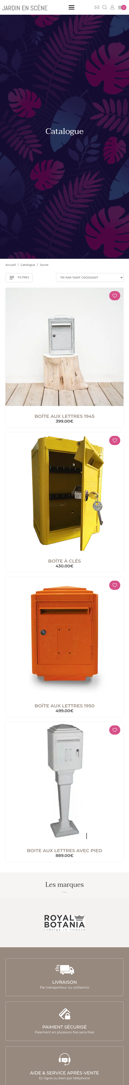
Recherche (104, 7)
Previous (8, 923)
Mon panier (122, 7)
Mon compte (112, 7)
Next (121, 923)
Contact (97, 7)
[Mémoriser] (114, 295)
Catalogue (28, 264)
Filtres (19, 277)
